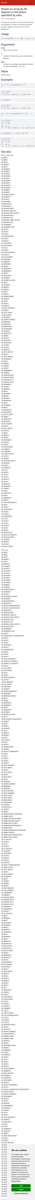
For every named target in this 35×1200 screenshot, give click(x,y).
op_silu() (4, 1027)
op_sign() (4, 459)
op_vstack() (5, 530)
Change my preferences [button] (21, 1193)
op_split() (5, 472)
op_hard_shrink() (7, 772)
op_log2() (4, 366)
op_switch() (5, 1098)
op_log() (4, 359)
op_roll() (4, 450)
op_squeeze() (6, 479)
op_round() (5, 452)
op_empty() (5, 288)
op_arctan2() (6, 190)
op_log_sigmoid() (7, 865)
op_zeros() (5, 535)
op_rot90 (5, 101)
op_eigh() (4, 710)
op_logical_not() (7, 375)
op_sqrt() (4, 475)
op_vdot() (4, 521)
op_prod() (4, 432)
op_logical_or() (7, 377)
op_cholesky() (6, 632)
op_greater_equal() (8, 319)
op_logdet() (5, 370)
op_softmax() (6, 1045)
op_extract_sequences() (9, 734)
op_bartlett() (6, 208)
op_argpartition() (8, 199)
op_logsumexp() (6, 885)
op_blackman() (6, 228)
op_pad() (4, 428)
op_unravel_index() (8, 1134)
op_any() (4, 173)
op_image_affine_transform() (11, 794)
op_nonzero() (6, 417)
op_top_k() (5, 1118)
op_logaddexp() (6, 368)
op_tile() (4, 504)
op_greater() (6, 317)
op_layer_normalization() (10, 843)
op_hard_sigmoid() (8, 774)
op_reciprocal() (7, 441)
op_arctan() (5, 188)
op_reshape (15, 84)
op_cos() (4, 250)
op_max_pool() (6, 898)
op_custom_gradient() (9, 676)
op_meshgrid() (6, 397)
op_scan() (4, 998)
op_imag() (4, 335)
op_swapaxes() (6, 490)
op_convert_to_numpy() (9, 647)
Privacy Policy (15, 1181)
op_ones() (4, 421)
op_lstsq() (5, 384)
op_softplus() (6, 1047)
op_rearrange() (6, 969)
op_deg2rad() (6, 266)
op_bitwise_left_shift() (10, 217)
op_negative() (6, 415)
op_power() (5, 430)
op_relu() (4, 974)
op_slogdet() (6, 1041)
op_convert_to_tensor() (9, 650)
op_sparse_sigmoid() (8, 1063)
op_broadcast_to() (8, 230)
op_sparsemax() (6, 1065)
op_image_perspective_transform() (13, 809)
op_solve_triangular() (9, 1054)
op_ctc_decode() (7, 259)
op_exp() (4, 292)
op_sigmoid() (6, 1021)
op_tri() (4, 510)
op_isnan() (5, 346)
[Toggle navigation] (31, 3)
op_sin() (4, 464)
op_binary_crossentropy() (10, 596)
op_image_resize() (8, 812)
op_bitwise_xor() (7, 226)
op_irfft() (5, 825)
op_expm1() (5, 299)
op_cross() (5, 257)
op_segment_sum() (7, 1009)
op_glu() (4, 761)
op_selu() (4, 1014)
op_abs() (4, 164)
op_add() (4, 166)
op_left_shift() (7, 350)
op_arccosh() (6, 181)
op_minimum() (6, 401)
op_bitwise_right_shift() (10, 224)
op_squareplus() (7, 1074)
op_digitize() (6, 277)
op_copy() (4, 244)
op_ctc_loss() (6, 670)
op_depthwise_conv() (8, 681)
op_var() (4, 519)
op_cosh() (4, 252)
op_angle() (5, 170)
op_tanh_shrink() (7, 1109)
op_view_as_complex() (9, 526)
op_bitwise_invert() (8, 215)
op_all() (4, 168)
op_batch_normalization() (10, 594)
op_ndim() (4, 412)
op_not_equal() (6, 419)
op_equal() (5, 290)
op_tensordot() (6, 501)
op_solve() (5, 1052)
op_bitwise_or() (7, 221)
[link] (15, 1181)
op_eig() (4, 707)
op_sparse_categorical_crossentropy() (15, 1058)
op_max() (4, 388)
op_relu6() (5, 976)
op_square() (5, 477)
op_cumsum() (5, 264)
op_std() (4, 484)
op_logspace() (6, 381)
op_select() (5, 457)
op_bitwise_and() (7, 213)
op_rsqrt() (5, 994)
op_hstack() (5, 330)
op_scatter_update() (8, 1003)
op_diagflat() (6, 270)
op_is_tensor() (6, 827)
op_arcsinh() (6, 186)
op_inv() (4, 823)
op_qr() (4, 961)
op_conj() (4, 241)
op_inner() (5, 337)
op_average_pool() (8, 590)
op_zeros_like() (7, 537)
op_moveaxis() (6, 406)
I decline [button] (21, 1189)
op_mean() (4, 392)
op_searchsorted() (8, 1005)
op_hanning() (6, 324)
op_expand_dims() (7, 297)
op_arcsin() (5, 184)
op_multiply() (6, 408)
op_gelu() (4, 756)
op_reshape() (6, 446)
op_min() (4, 399)
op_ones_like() (6, 424)
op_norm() (4, 934)
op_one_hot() (6, 941)
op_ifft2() (5, 789)
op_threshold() (6, 1114)
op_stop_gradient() (8, 1085)
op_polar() (5, 952)
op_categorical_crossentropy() (12, 623)
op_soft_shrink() (7, 1043)
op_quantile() (6, 435)
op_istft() (5, 838)
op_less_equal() (7, 355)
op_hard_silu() (6, 776)
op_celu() (4, 630)
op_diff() (4, 275)
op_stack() (5, 481)
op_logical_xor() (7, 379)
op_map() (4, 892)
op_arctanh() (6, 193)
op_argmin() (5, 197)
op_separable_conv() (8, 1016)
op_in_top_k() (6, 818)
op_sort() (4, 470)
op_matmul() (5, 386)
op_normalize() (6, 936)
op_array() (5, 204)
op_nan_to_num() (7, 410)
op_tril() (4, 512)
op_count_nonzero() (8, 255)
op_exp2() (4, 295)
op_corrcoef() (6, 246)
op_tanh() (4, 499)
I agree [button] (21, 1186)
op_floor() (5, 306)
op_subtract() (6, 486)
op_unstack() (6, 1136)
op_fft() (4, 738)
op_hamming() (6, 321)
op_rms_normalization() (9, 987)
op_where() (5, 532)
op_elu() (4, 714)
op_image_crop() (7, 796)
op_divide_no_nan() (8, 281)
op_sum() (4, 488)
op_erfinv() (5, 723)
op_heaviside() (6, 326)
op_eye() (4, 301)
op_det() (4, 683)
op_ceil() (4, 235)
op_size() (4, 468)
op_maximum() (6, 390)
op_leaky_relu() (7, 845)
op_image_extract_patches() (11, 798)
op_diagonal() (6, 272)
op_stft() (4, 1083)
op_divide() (5, 279)
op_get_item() (6, 315)
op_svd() (4, 1094)
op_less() (4, 352)
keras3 (4, 2)
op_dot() (4, 284)
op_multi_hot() (6, 921)
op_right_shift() (7, 448)
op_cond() (4, 638)
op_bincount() (6, 210)
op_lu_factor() (6, 889)
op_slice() (5, 1036)
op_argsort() (6, 201)
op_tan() (4, 497)
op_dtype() (5, 705)
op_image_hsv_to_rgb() (9, 803)
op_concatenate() (7, 239)
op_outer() (5, 426)
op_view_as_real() (8, 528)
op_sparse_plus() (7, 1061)
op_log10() (5, 361)
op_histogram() (6, 328)
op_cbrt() (4, 233)
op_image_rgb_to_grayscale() (11, 814)
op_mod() (4, 404)
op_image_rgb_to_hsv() (9, 816)
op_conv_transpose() (8, 645)
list (27, 38)
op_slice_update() (8, 1038)
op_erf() (4, 721)
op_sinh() (4, 466)
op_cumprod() (6, 261)
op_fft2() (4, 741)
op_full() (4, 310)
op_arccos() (5, 179)
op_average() (6, 206)
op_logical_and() (7, 372)
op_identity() (6, 332)
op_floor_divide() (8, 308)
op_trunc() (5, 517)
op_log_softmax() (7, 867)
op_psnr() (4, 958)
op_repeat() (5, 444)
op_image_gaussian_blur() (10, 801)
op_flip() (4, 304)
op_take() (4, 492)
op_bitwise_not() (7, 219)
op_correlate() (6, 248)
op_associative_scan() (9, 585)
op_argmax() (5, 195)
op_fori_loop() (6, 749)
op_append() (5, 175)
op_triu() (4, 515)
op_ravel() (5, 437)
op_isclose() (6, 339)
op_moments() (6, 916)
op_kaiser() (5, 348)
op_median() (5, 395)
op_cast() (4, 621)
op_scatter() (6, 1001)
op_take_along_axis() (9, 495)
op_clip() (4, 237)
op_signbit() (6, 461)
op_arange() (5, 177)
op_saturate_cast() (8, 455)
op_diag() (4, 268)
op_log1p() (5, 364)
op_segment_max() (7, 1007)
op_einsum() (5, 286)
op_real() (4, 439)
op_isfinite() (6, 341)
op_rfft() (4, 983)
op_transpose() (6, 508)
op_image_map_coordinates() (11, 805)
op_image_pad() (6, 807)
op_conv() (4, 643)
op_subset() (5, 1087)
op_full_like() (6, 312)
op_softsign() (6, 1049)
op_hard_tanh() (6, 778)
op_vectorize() (6, 524)
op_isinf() (5, 344)
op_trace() (5, 506)
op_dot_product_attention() (11, 703)
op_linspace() (6, 357)
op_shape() (5, 1018)
